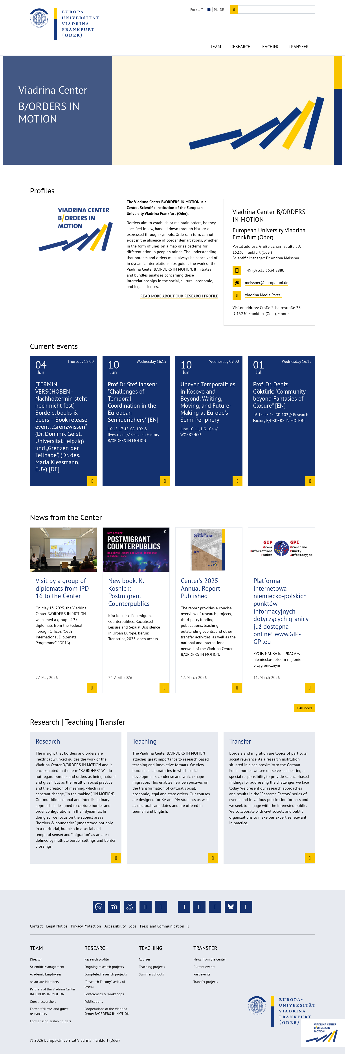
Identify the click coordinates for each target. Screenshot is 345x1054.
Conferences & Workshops (104, 994)
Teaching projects (152, 966)
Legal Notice (56, 926)
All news (304, 708)
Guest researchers (43, 1001)
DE (222, 9)
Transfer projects (205, 981)
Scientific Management (47, 966)
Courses (144, 959)
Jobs (132, 926)
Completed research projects (105, 974)
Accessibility (115, 926)
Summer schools (151, 974)
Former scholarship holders (50, 1021)
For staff (196, 9)
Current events (204, 966)
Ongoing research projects (104, 966)
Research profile (96, 959)
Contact (36, 926)
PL (216, 9)
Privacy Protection (86, 926)
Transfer (299, 39)
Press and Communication (162, 926)
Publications (93, 1001)
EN (209, 9)
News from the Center (209, 959)
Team (215, 39)
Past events (201, 974)
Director (36, 959)
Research (240, 39)
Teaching (269, 39)
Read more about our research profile (179, 296)
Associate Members (44, 981)
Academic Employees (46, 974)
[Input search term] (276, 9)
